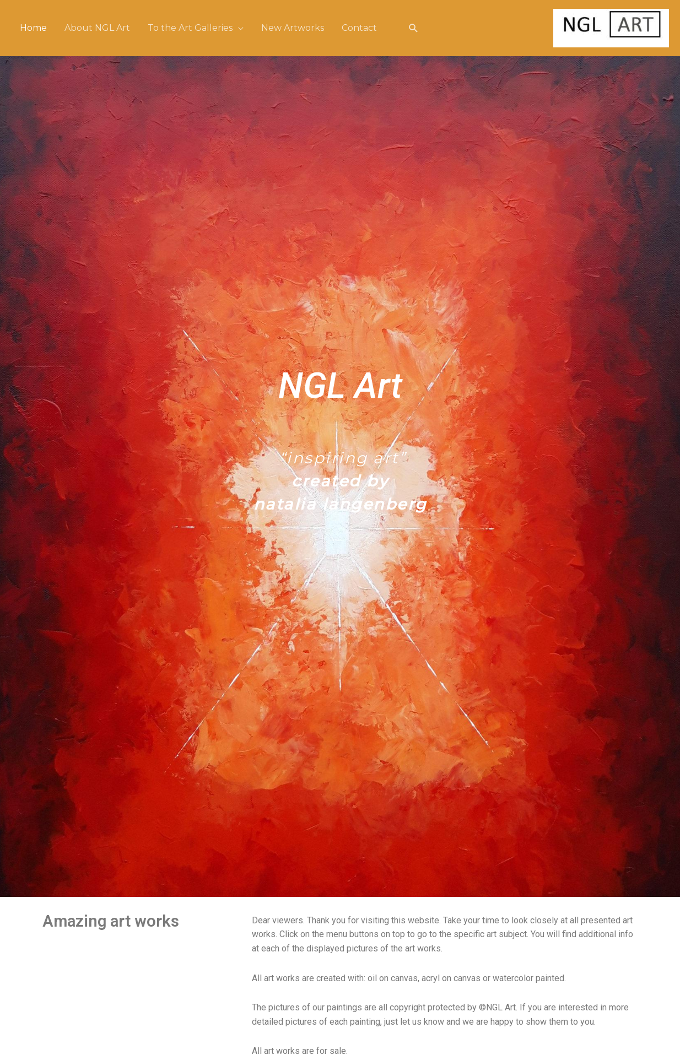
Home (33, 28)
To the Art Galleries (190, 28)
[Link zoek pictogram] (413, 28)
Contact (359, 28)
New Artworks (292, 28)
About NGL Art (97, 28)
